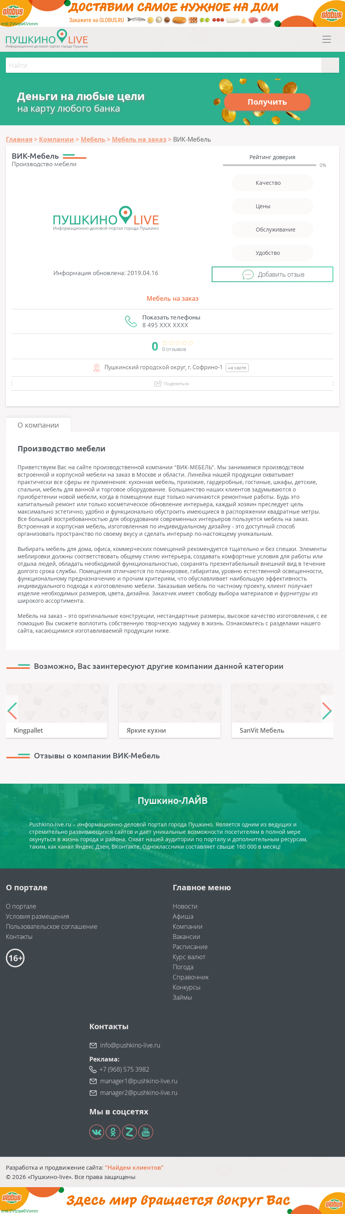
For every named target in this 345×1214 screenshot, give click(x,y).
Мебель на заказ (172, 298)
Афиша (183, 916)
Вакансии (186, 936)
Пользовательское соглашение (51, 926)
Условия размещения (37, 916)
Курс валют (189, 957)
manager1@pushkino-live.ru (138, 1081)
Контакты (19, 936)
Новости (185, 906)
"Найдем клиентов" (134, 1167)
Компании (188, 926)
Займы (182, 997)
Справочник (191, 977)
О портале (21, 906)
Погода (183, 967)
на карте (237, 367)
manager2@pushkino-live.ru (138, 1092)
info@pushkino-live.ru (130, 1045)
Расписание (190, 946)
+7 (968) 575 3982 (124, 1069)
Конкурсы (187, 987)
